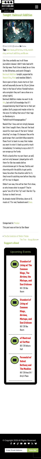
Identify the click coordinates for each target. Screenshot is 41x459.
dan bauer (10, 50)
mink (25, 50)
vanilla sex (24, 53)
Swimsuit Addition (10, 74)
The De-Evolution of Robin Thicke (16, 236)
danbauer (16, 46)
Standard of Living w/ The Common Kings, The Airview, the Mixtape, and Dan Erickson (26, 273)
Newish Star (7, 78)
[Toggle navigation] (37, 7)
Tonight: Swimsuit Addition (17, 15)
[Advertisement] (20, 408)
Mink (14, 78)
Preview (23, 46)
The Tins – (28, 240)
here (30, 202)
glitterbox (19, 50)
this (4, 102)
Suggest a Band (11, 243)
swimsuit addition (13, 53)
